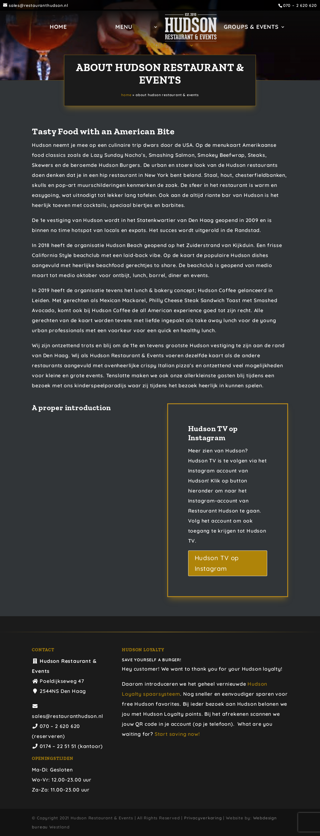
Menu (121, 27)
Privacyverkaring (203, 817)
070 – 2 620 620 (300, 5)
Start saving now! (177, 734)
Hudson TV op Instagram (217, 563)
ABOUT (156, 46)
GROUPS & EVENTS (253, 27)
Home (55, 27)
